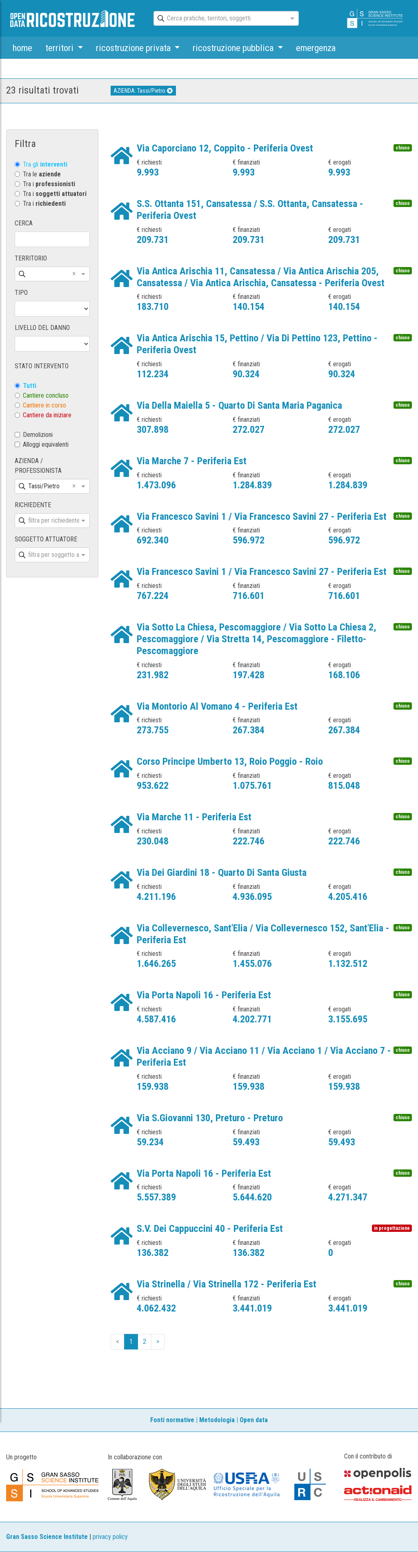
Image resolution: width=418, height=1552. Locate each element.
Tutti (29, 386)
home (22, 47)
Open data (254, 1420)
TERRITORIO (31, 258)
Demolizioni (38, 435)
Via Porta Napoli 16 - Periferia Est (204, 995)
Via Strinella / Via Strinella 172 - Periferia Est (226, 1284)
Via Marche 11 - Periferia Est (194, 817)
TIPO (21, 292)
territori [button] (60, 47)
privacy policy (110, 1537)
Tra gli (45, 164)
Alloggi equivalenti (46, 444)
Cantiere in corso (44, 405)
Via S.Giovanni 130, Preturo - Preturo (210, 1118)
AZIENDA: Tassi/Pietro (143, 90)
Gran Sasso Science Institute (47, 1537)
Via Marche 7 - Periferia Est (192, 461)
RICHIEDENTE (33, 505)
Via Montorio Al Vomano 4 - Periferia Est (217, 706)
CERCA (24, 223)
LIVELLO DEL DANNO (42, 328)
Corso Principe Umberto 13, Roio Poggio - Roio (230, 761)
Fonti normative (172, 1420)
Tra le (42, 174)
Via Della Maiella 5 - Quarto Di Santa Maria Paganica (239, 405)
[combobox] (219, 18)
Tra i (49, 184)
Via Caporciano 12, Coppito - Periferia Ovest (225, 148)
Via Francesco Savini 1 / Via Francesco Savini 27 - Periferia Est (262, 516)
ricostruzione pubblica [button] (234, 47)
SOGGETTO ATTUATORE (46, 539)
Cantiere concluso (46, 395)
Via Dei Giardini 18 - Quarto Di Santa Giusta (222, 872)
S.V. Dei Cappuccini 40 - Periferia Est (210, 1228)
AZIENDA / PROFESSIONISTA (38, 465)
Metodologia (217, 1420)
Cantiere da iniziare (47, 415)
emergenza (316, 47)
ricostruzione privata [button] (134, 47)
